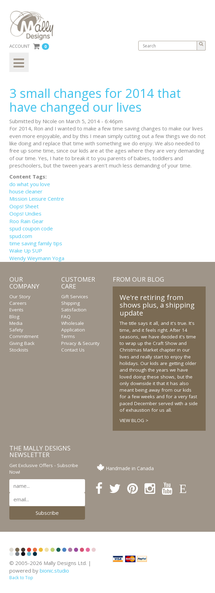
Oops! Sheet (24, 206)
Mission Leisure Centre (36, 198)
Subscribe (47, 512)
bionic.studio (54, 570)
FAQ (66, 316)
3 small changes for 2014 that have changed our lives (95, 100)
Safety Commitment (23, 333)
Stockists (18, 350)
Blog (14, 316)
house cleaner (26, 191)
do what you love (29, 184)
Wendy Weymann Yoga (36, 258)
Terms (68, 336)
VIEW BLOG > (134, 420)
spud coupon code (31, 228)
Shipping (70, 303)
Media (15, 323)
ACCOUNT (19, 46)
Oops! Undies (25, 213)
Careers (18, 303)
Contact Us (73, 350)
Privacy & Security (80, 343)
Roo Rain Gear (26, 221)
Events (16, 310)
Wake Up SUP (25, 250)
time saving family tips (35, 243)
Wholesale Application (73, 326)
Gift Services (74, 296)
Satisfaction (73, 310)
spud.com (20, 235)
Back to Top (21, 577)
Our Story (19, 296)
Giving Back (22, 343)
